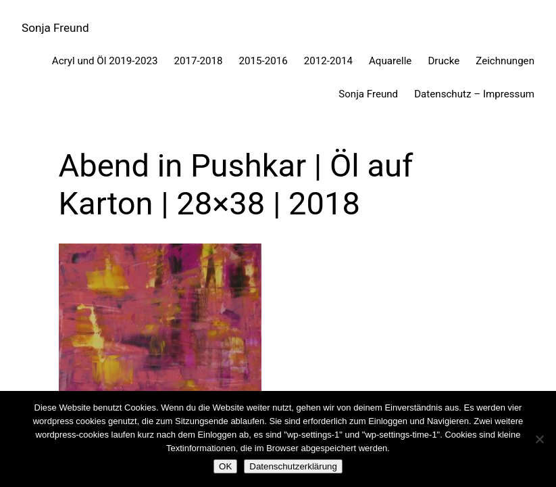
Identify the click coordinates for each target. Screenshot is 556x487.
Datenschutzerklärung (293, 466)
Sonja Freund (55, 27)
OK (225, 466)
